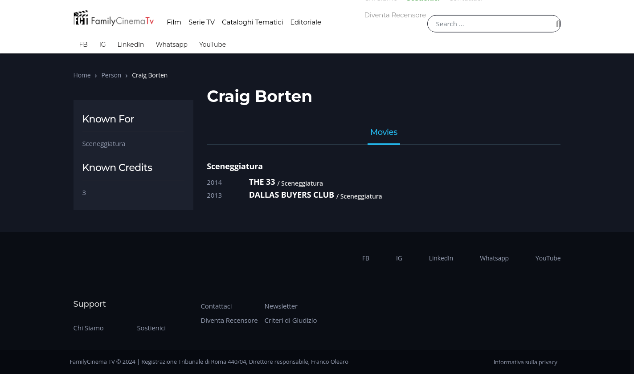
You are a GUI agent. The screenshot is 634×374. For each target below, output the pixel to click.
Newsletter (281, 305)
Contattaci (216, 305)
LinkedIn (130, 45)
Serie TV (201, 22)
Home (82, 75)
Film (174, 22)
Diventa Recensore (395, 15)
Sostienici (151, 327)
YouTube (212, 45)
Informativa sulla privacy (525, 362)
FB (83, 45)
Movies (383, 132)
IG (102, 45)
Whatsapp (171, 45)
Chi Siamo (89, 327)
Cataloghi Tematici (252, 22)
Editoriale (305, 22)
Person (111, 75)
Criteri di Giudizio (291, 320)
